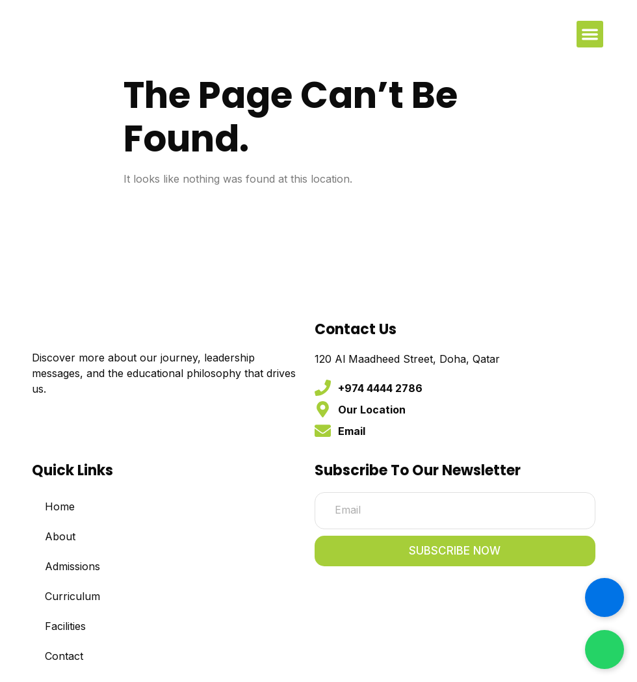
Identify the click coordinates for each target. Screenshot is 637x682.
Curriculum (72, 596)
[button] (590, 34)
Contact (64, 656)
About (60, 537)
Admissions (72, 566)
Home (60, 507)
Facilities (65, 626)
